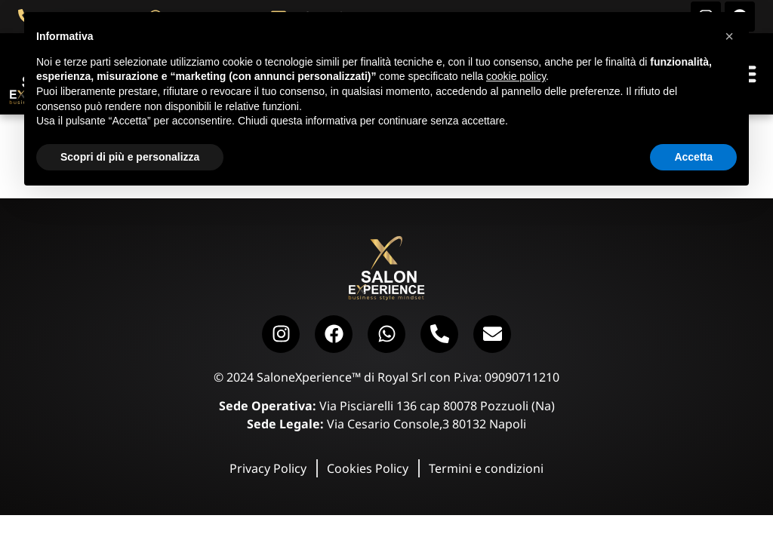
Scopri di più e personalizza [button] (129, 157)
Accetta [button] (693, 157)
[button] (729, 36)
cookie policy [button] (516, 76)
